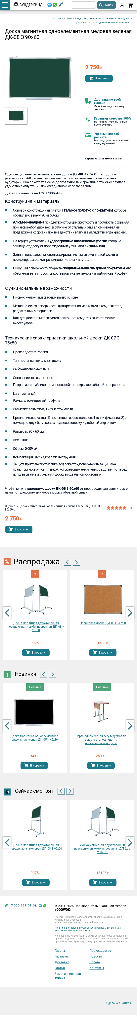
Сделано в (118, 1003)
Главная (61, 951)
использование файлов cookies (73, 930)
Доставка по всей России (107, 101)
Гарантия (61, 956)
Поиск (108, 5)
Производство (100, 951)
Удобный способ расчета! (106, 135)
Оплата (94, 962)
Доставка (62, 962)
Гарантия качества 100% (112, 118)
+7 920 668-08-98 (23, 906)
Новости (95, 956)
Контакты (96, 968)
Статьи (60, 968)
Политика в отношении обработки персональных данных (87, 927)
